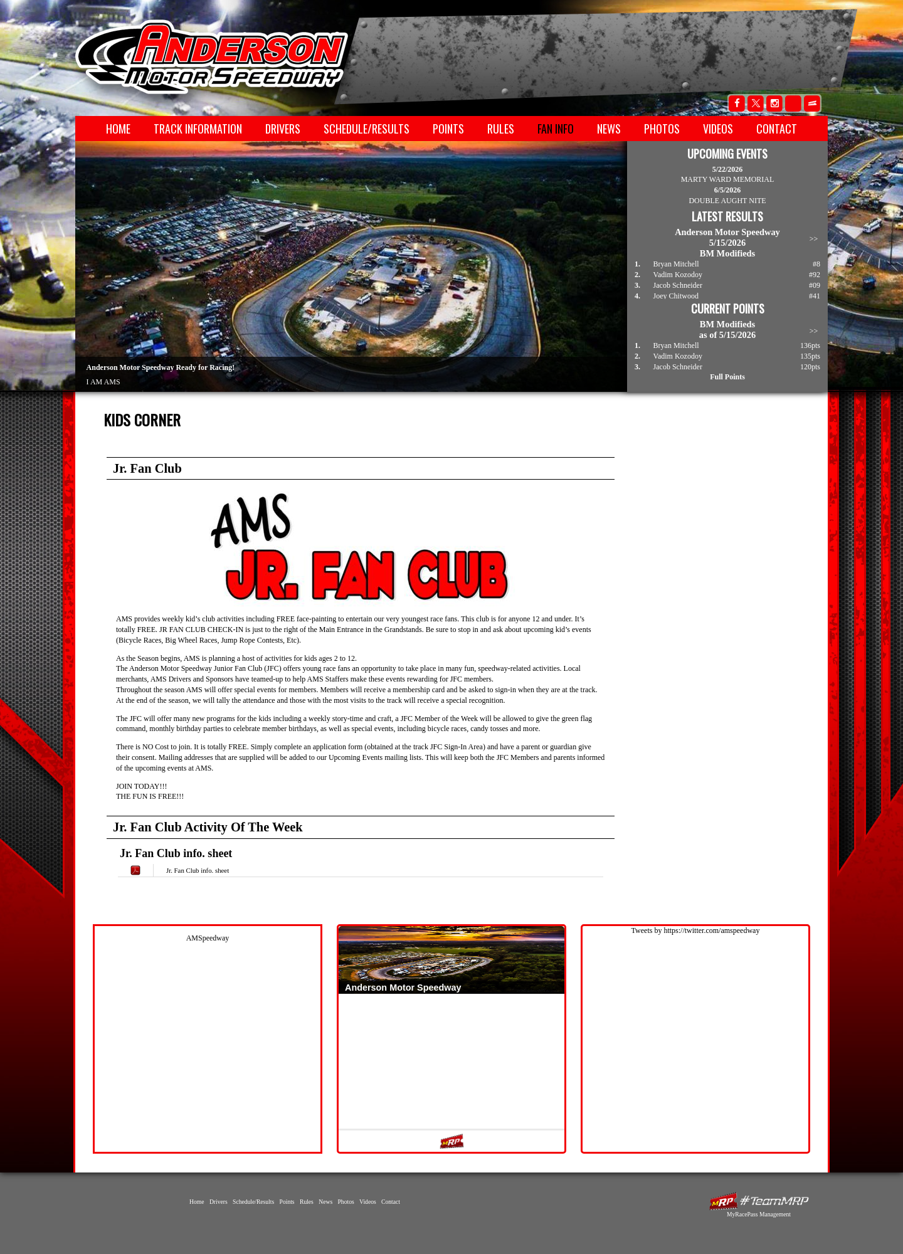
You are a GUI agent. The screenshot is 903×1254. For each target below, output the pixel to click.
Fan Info (555, 128)
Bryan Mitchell (676, 264)
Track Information (198, 128)
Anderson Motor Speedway (212, 57)
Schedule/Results (366, 128)
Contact (776, 128)
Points (448, 128)
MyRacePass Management (759, 1214)
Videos (718, 128)
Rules (500, 128)
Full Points (727, 376)
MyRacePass (758, 1201)
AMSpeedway (208, 938)
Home (118, 128)
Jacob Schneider (677, 285)
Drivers (282, 128)
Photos (662, 128)
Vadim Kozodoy (677, 274)
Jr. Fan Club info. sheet (197, 870)
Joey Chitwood (676, 296)
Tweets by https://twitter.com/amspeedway (695, 930)
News (609, 128)
